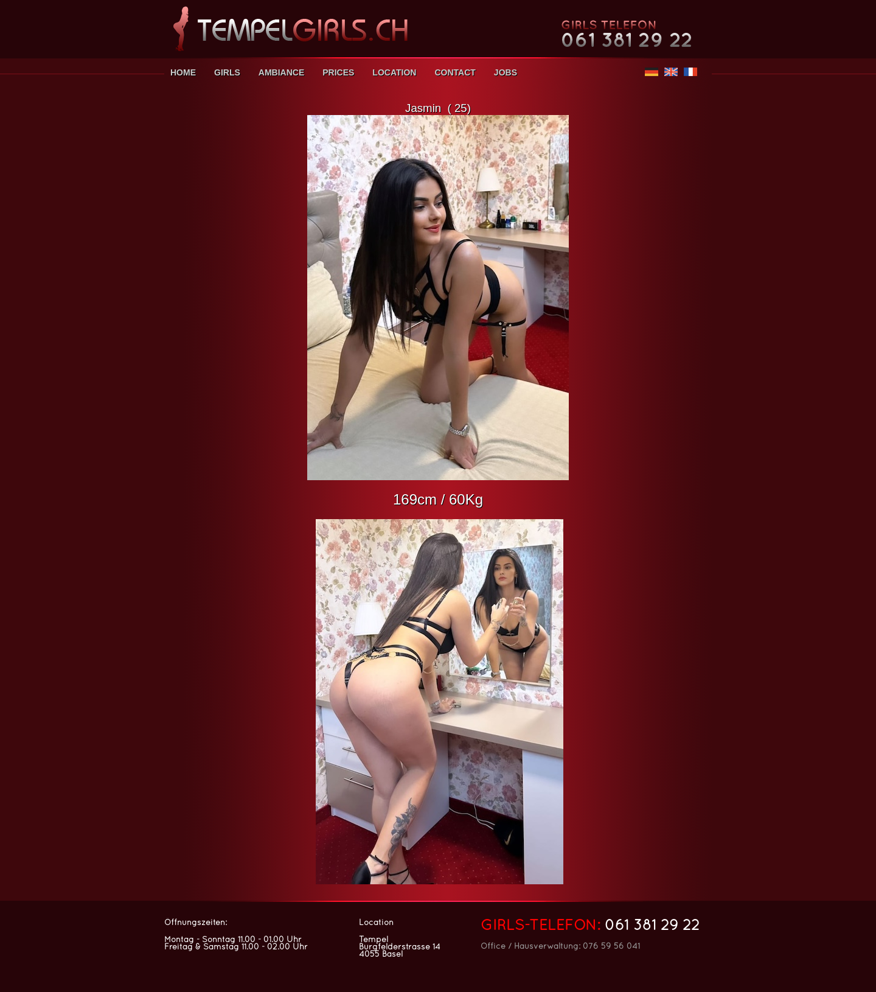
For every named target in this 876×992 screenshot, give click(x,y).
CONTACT (454, 72)
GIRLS (227, 72)
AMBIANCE (281, 72)
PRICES (338, 72)
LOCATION (394, 72)
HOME (183, 72)
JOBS (505, 72)
